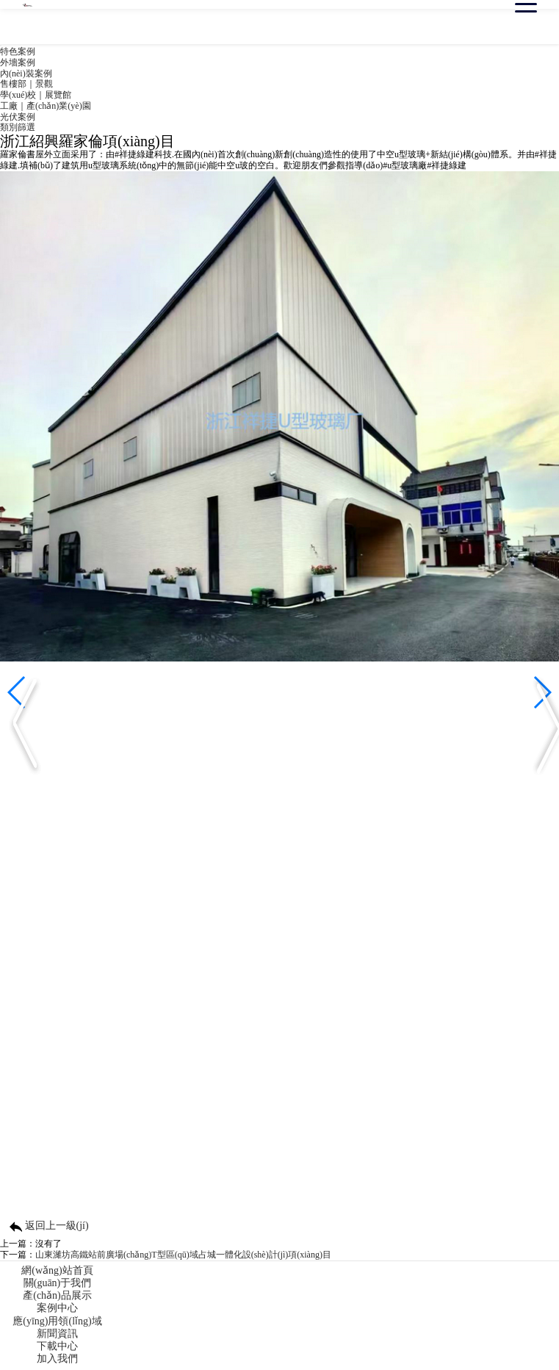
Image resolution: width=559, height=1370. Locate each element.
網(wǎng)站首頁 (57, 1270)
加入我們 (57, 1358)
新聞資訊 (57, 1333)
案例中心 (57, 1307)
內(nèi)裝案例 (26, 73)
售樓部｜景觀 (26, 84)
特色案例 (17, 51)
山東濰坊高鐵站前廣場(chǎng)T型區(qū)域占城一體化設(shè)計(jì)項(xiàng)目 (183, 1254)
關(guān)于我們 (58, 1282)
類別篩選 (17, 127)
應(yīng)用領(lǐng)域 (56, 1321)
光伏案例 (17, 117)
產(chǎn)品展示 (57, 1295)
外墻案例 (17, 62)
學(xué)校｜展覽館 (35, 95)
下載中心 (57, 1346)
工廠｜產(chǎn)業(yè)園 (45, 106)
